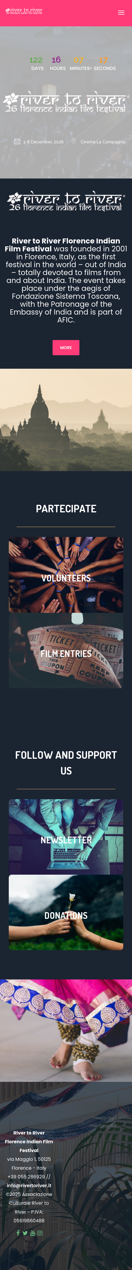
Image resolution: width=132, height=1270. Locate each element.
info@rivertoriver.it (29, 1185)
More (66, 348)
